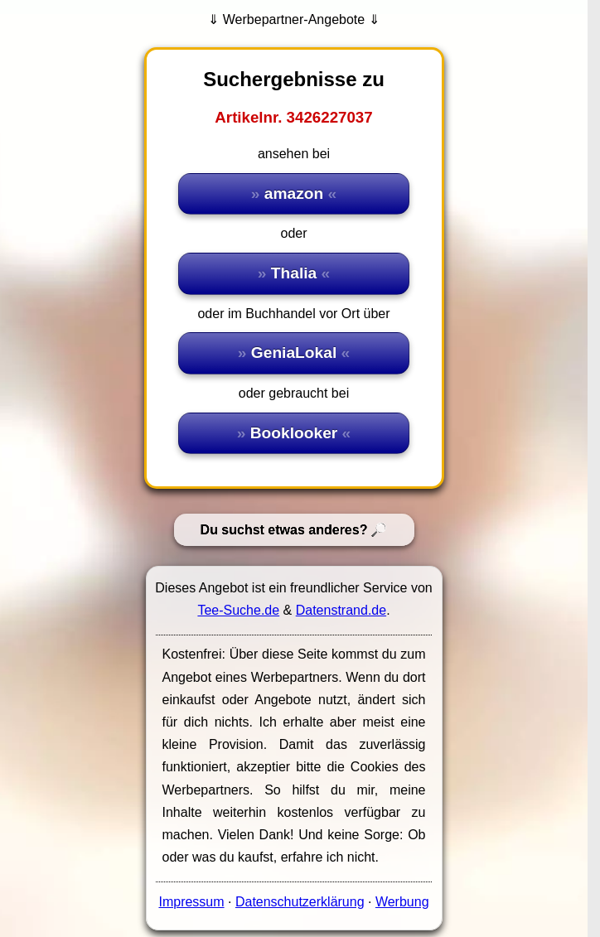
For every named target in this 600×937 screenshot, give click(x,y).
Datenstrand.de (341, 610)
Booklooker (294, 433)
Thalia (294, 273)
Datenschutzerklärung (300, 902)
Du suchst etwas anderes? (284, 530)
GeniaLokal (293, 352)
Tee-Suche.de (238, 610)
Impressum (191, 902)
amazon (293, 193)
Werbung (402, 902)
